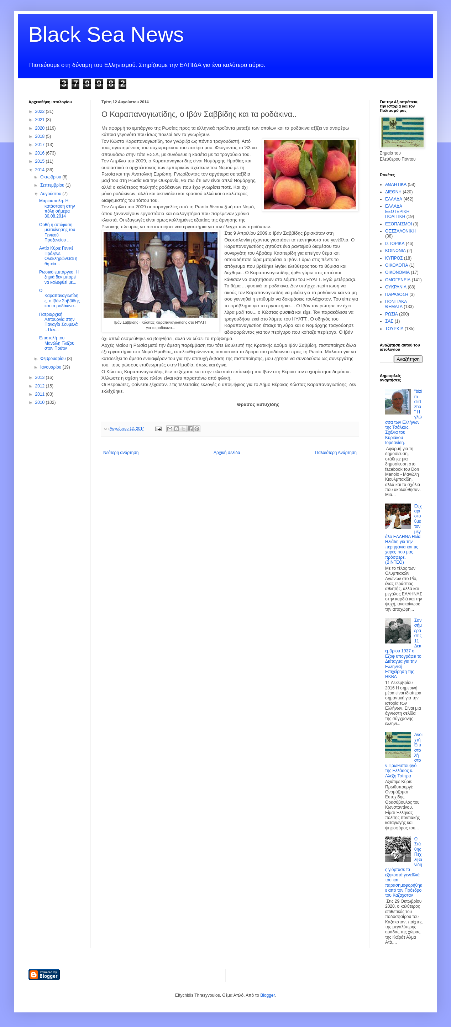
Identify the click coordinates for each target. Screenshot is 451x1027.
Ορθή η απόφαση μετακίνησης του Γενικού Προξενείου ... (57, 232)
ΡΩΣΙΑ (391, 314)
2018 (40, 136)
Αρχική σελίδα (227, 452)
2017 (40, 144)
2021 (40, 119)
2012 (40, 386)
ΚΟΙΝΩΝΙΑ (395, 250)
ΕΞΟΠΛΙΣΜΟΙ (398, 223)
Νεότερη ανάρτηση (120, 452)
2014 (40, 169)
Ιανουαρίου (51, 367)
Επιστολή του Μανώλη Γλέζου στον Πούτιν (56, 343)
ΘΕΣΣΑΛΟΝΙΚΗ (400, 231)
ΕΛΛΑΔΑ (393, 199)
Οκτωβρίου (51, 176)
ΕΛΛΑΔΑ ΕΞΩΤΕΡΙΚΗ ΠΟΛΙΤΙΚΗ (397, 211)
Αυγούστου (51, 193)
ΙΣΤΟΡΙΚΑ (395, 243)
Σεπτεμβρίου (52, 185)
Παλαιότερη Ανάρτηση (336, 452)
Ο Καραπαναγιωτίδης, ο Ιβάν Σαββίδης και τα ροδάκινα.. (59, 298)
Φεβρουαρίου (53, 358)
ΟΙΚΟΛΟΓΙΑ (396, 265)
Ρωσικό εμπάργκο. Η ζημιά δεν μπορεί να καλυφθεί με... (59, 277)
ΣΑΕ (389, 321)
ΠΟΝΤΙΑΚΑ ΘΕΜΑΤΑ (396, 304)
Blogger (267, 995)
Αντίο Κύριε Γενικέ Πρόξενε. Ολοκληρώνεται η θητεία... (58, 256)
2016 (40, 153)
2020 (40, 128)
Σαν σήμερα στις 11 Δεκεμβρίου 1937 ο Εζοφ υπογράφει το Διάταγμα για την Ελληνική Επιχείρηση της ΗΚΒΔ (403, 648)
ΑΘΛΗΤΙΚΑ (396, 184)
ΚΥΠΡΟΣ (394, 258)
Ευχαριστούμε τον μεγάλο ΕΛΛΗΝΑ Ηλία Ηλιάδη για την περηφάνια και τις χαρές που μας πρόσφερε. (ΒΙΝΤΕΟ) (403, 534)
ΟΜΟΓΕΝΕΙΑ (397, 279)
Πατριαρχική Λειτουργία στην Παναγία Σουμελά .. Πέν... (58, 322)
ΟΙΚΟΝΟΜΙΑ (397, 272)
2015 (40, 161)
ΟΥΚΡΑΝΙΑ (396, 287)
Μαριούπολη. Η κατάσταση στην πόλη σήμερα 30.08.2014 (57, 208)
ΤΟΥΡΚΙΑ (394, 328)
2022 (40, 111)
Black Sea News (106, 34)
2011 (40, 394)
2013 (40, 377)
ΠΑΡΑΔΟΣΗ (396, 294)
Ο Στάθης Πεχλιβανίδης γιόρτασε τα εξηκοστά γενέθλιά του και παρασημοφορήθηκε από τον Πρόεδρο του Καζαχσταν (403, 867)
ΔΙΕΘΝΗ (393, 191)
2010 (40, 402)
